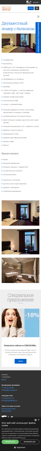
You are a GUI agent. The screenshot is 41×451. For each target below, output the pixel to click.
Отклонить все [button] (29, 442)
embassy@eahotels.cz (10, 400)
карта (3, 379)
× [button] (38, 420)
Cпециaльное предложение (38, 37)
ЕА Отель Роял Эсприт (9, 408)
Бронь (31, 8)
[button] (20, 447)
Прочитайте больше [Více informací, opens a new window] (18, 438)
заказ (20, 361)
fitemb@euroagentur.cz (10, 390)
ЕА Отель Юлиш (6, 411)
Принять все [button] (10, 442)
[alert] (20, 434)
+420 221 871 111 (8, 398)
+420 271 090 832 (8, 387)
